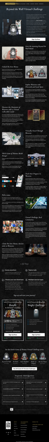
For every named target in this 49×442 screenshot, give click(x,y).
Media (15, 432)
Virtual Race (23, 434)
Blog (15, 430)
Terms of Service (34, 426)
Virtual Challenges (21, 3)
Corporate (41, 3)
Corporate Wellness (24, 425)
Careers (15, 423)
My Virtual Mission (24, 427)
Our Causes (16, 428)
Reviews (36, 3)
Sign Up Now (36, 39)
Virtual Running (23, 436)
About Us (15, 426)
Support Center (16, 435)
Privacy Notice (34, 428)
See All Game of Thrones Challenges (24, 368)
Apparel (28, 3)
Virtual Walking (23, 431)
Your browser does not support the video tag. (13, 53)
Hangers (32, 3)
